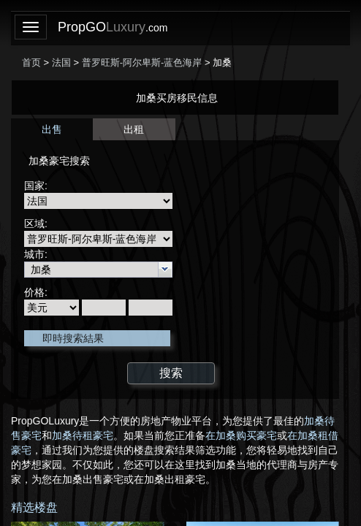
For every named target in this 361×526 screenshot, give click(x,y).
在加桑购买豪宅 (241, 435)
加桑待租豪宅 (82, 435)
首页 (31, 62)
